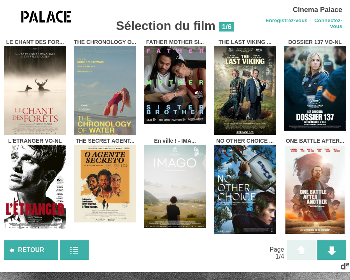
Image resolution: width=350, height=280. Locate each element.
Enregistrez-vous (287, 20)
